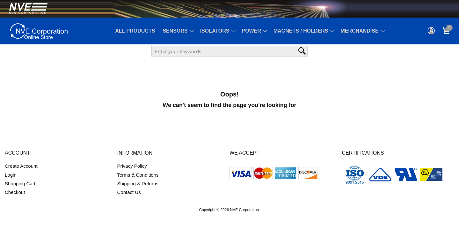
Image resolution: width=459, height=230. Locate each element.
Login (11, 175)
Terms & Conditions (138, 175)
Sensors (175, 31)
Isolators (214, 31)
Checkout (15, 192)
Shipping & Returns (137, 183)
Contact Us (129, 192)
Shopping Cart (20, 183)
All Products (135, 31)
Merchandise (360, 31)
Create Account (21, 166)
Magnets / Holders (300, 31)
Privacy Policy (132, 166)
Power (251, 31)
